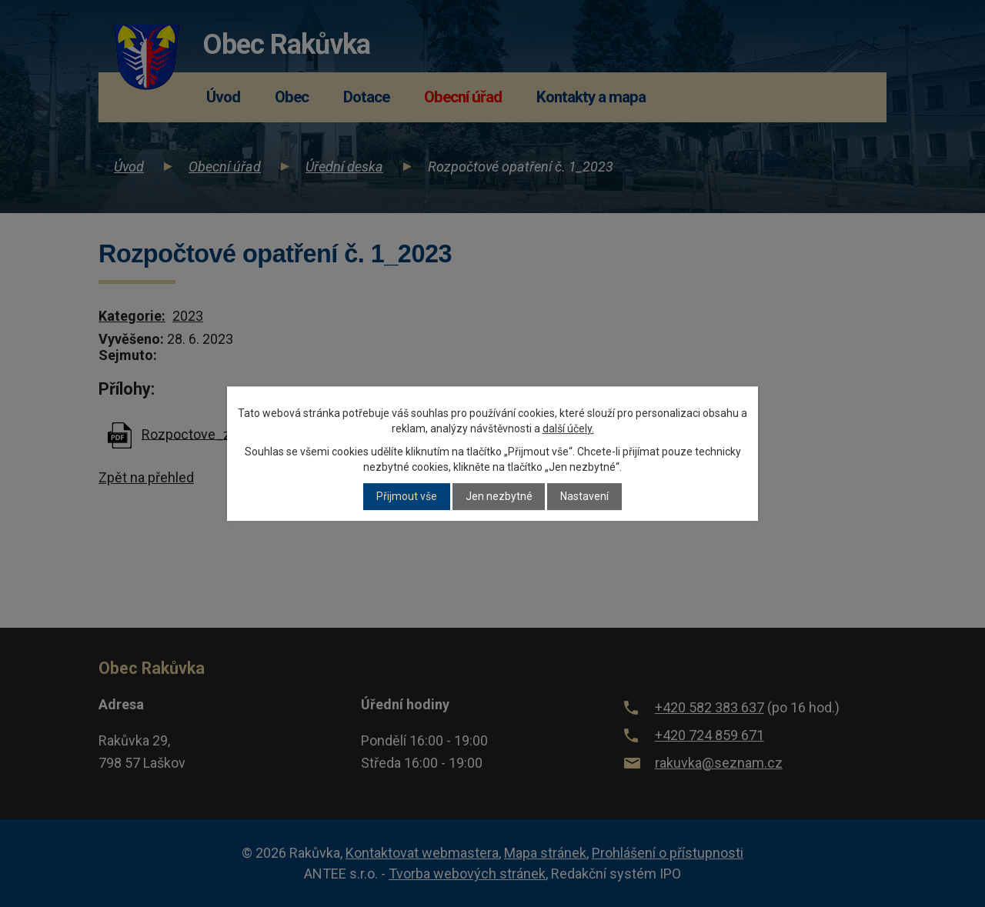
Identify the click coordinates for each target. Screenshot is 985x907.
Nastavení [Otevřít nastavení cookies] (584, 497)
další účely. (568, 428)
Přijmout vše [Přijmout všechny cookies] (406, 497)
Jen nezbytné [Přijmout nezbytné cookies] (499, 497)
